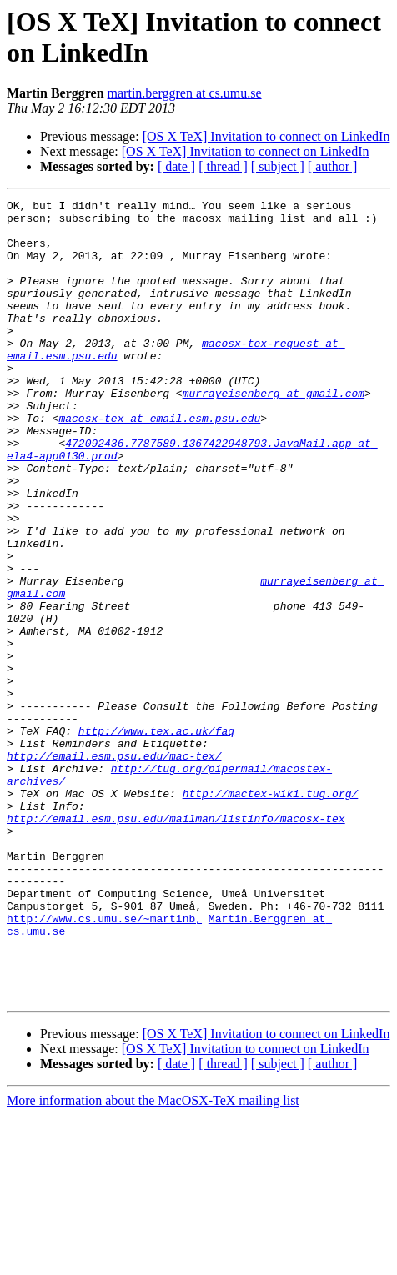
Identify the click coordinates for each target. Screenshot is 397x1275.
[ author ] (333, 166)
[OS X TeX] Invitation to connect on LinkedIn (266, 136)
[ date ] (176, 166)
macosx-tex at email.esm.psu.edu (159, 462)
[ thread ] (223, 166)
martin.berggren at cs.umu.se (185, 93)
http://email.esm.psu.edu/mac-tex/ (114, 868)
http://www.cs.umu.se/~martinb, (104, 1063)
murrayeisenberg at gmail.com (273, 432)
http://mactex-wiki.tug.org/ (271, 913)
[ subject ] (277, 166)
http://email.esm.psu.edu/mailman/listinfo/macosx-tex (176, 943)
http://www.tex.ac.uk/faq (156, 838)
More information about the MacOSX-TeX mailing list (153, 1260)
